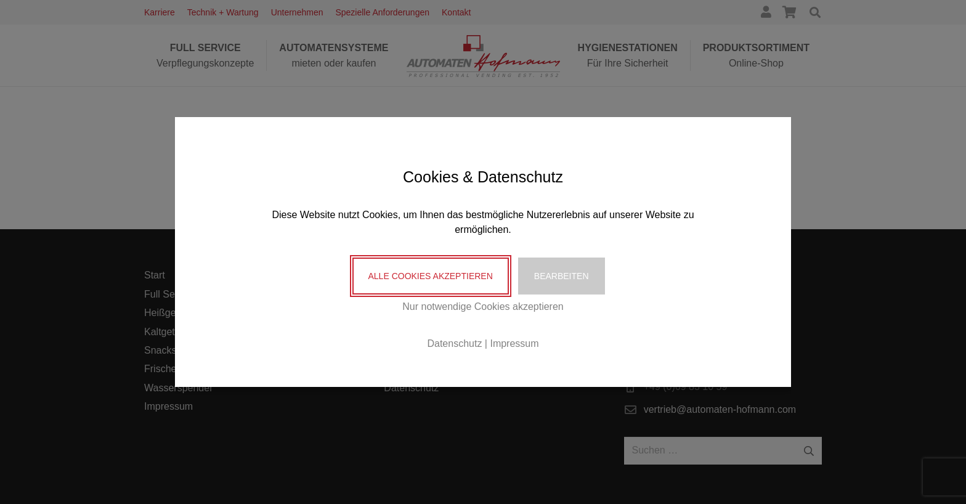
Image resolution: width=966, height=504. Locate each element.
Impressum (514, 343)
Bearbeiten (561, 276)
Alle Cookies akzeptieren (430, 276)
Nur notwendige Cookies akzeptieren (482, 306)
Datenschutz (454, 343)
